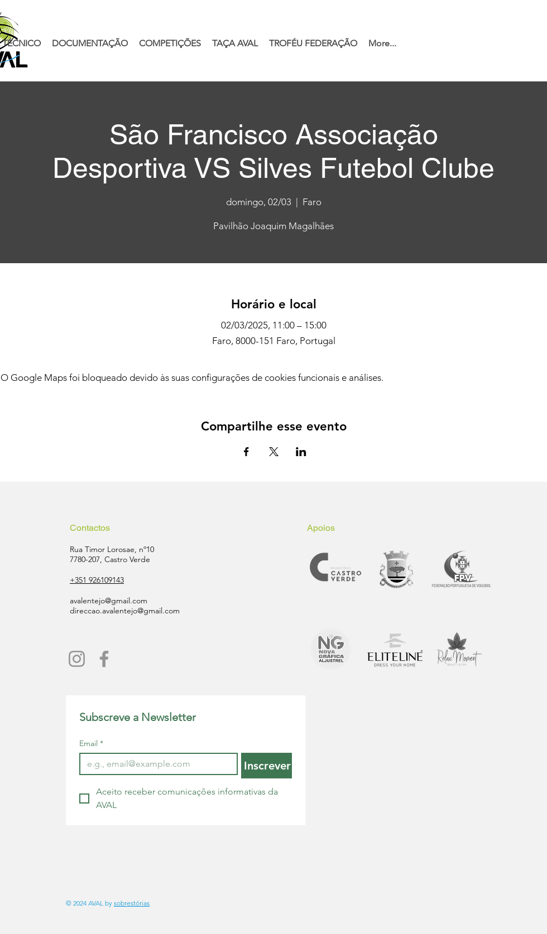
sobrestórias (132, 903)
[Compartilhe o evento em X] (273, 451)
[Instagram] (77, 659)
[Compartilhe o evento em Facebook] (246, 451)
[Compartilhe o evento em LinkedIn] (301, 451)
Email (91, 743)
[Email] (155, 764)
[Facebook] (104, 659)
